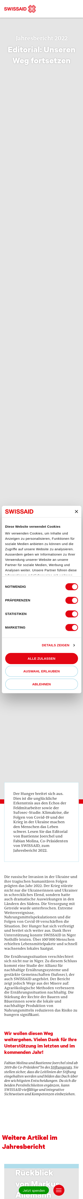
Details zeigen (55, 645)
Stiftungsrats (61, 1067)
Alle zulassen (41, 658)
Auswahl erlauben (41, 671)
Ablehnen (41, 684)
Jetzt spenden (34, 1190)
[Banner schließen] (76, 511)
